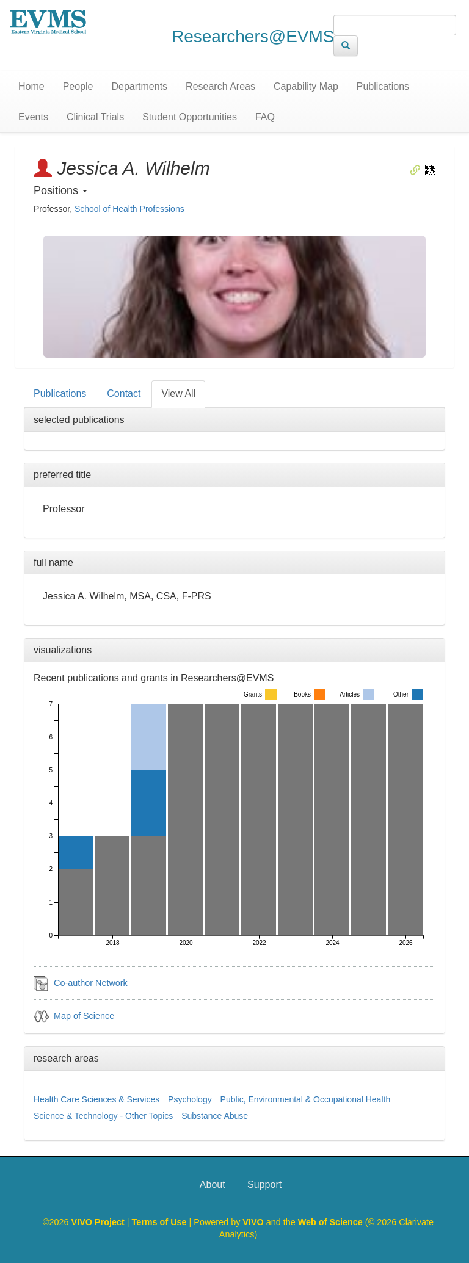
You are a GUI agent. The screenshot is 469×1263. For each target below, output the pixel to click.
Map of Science (84, 1016)
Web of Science (330, 1222)
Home (31, 86)
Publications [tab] (60, 393)
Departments (140, 86)
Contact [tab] (123, 393)
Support (264, 1184)
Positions (60, 190)
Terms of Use (160, 1222)
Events (33, 117)
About (212, 1184)
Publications (383, 86)
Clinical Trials (95, 117)
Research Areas (220, 86)
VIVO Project (99, 1222)
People (78, 86)
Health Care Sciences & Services (96, 1099)
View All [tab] (178, 393)
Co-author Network (91, 983)
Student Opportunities (189, 117)
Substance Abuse (214, 1116)
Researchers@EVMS (253, 36)
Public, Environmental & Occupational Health (305, 1099)
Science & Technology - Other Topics (103, 1116)
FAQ (265, 117)
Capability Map (306, 86)
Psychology (190, 1099)
